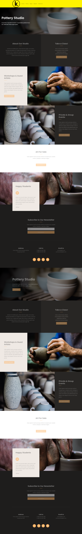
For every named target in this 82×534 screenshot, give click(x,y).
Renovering (27, 3)
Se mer (4, 28)
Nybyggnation (35, 3)
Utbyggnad (31, 3)
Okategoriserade (40, 3)
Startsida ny (22, 3)
